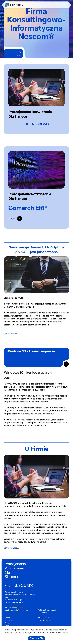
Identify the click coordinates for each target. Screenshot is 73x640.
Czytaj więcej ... (11, 548)
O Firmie (8, 620)
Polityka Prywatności (47, 610)
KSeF (7, 625)
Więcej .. (10, 53)
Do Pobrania (43, 612)
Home (7, 618)
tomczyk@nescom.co (19, 610)
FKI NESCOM (16, 5)
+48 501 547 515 (18, 607)
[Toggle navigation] (65, 5)
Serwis (7, 623)
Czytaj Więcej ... (11, 333)
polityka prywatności (57, 636)
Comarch (8, 628)
